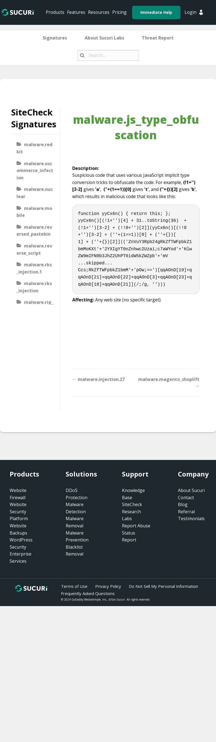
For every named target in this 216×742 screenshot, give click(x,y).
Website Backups (18, 529)
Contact (186, 497)
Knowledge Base (133, 494)
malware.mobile (34, 212)
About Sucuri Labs (104, 38)
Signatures (55, 38)
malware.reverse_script (34, 249)
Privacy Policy (108, 586)
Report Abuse (136, 526)
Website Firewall (18, 494)
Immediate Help (156, 12)
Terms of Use (74, 586)
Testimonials (191, 518)
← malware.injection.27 (98, 379)
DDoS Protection (76, 494)
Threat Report (158, 38)
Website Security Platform (19, 511)
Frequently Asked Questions (88, 593)
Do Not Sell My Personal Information (163, 586)
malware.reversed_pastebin (34, 230)
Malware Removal (75, 522)
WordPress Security (21, 543)
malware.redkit (34, 148)
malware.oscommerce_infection (35, 170)
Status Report (129, 536)
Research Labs (131, 515)
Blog (183, 504)
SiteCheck (132, 504)
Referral (186, 512)
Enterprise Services (20, 557)
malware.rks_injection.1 (34, 268)
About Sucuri (191, 490)
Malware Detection (76, 508)
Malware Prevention (77, 536)
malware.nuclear (35, 192)
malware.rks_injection (34, 287)
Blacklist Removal (74, 550)
